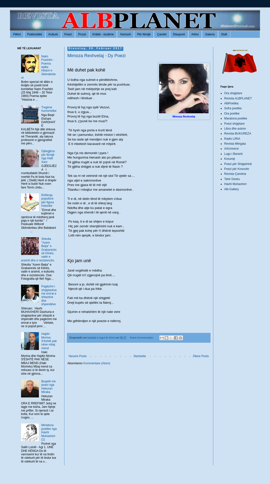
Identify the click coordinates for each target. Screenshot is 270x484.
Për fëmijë (144, 34)
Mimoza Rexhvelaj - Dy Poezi (96, 55)
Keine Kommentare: (142, 337)
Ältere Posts (201, 356)
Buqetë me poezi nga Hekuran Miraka (48, 387)
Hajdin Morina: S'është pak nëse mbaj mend (49, 341)
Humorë (125, 34)
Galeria (210, 34)
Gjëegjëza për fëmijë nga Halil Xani (48, 156)
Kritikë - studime (103, 34)
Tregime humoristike (48, 109)
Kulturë (53, 34)
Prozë (82, 34)
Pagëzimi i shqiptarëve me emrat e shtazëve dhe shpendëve (49, 295)
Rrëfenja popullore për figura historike (47, 200)
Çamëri (162, 34)
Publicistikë (34, 34)
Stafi (224, 34)
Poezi (68, 34)
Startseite (140, 356)
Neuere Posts (78, 356)
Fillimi (17, 34)
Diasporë (179, 34)
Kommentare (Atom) (96, 363)
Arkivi (195, 34)
